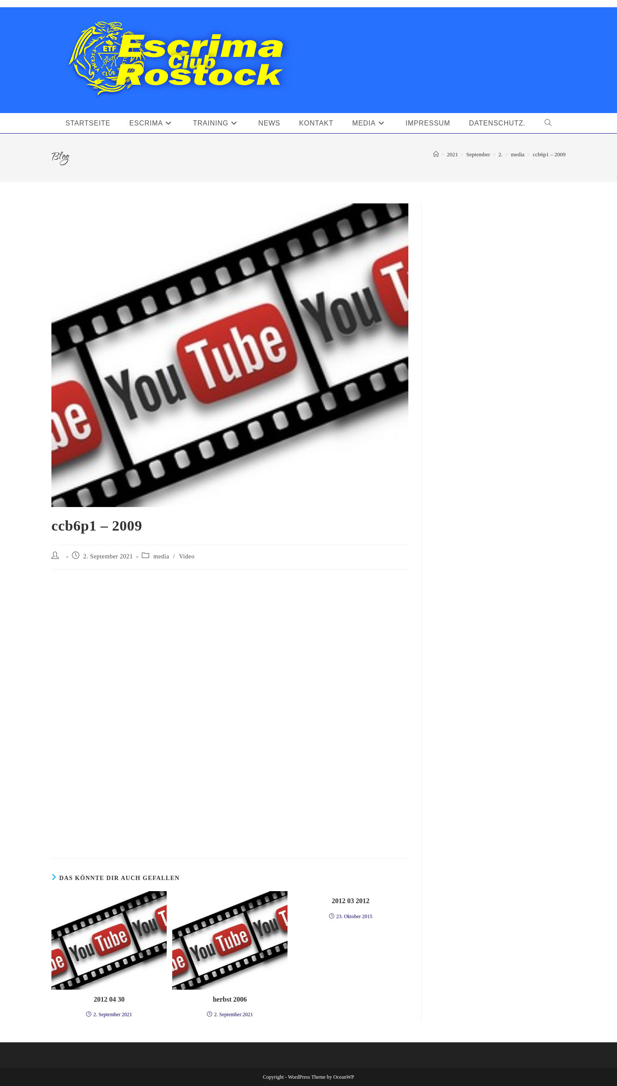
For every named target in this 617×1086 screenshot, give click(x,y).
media (161, 556)
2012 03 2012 (350, 900)
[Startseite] (436, 154)
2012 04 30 (109, 999)
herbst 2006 (230, 999)
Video (187, 556)
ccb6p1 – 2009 (549, 154)
